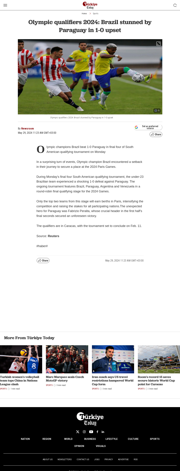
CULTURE (133, 439)
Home (84, 14)
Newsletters (65, 459)
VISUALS (101, 446)
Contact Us (83, 459)
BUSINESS (90, 439)
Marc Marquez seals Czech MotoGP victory (65, 379)
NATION (25, 439)
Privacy (109, 459)
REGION (46, 439)
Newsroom (27, 128)
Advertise (123, 459)
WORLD (68, 439)
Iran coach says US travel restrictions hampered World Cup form (112, 380)
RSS (136, 459)
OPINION (79, 446)
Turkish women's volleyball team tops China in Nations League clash (19, 380)
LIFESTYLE (112, 439)
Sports (95, 14)
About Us (48, 459)
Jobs (96, 459)
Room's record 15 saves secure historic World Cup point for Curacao (156, 380)
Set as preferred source (146, 127)
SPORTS (155, 439)
